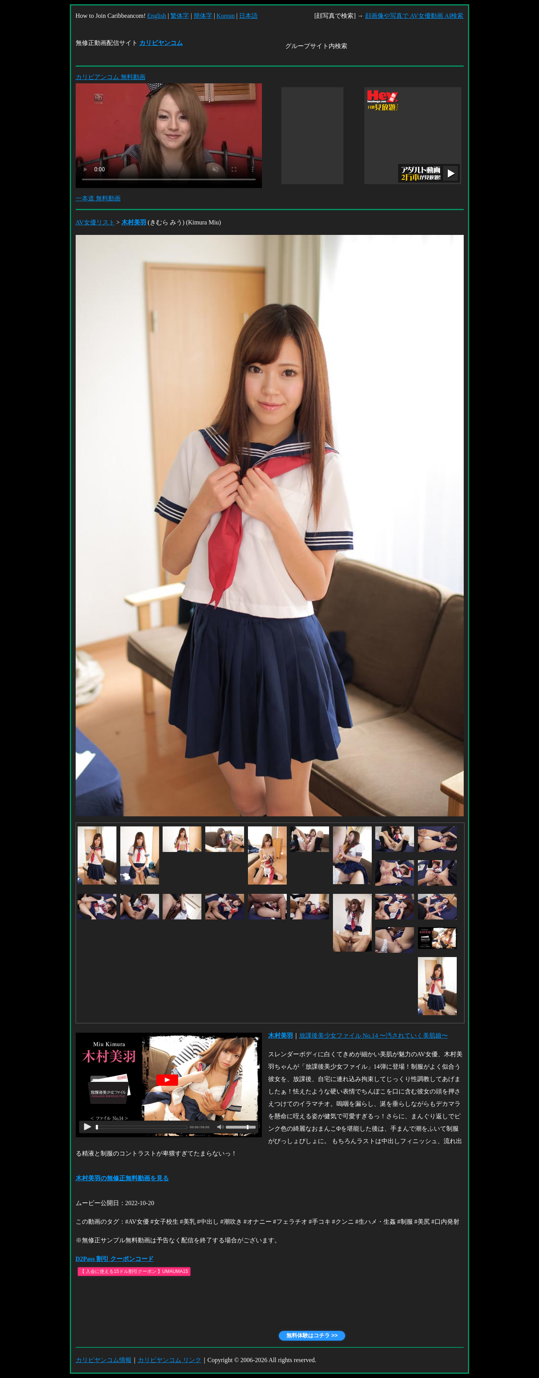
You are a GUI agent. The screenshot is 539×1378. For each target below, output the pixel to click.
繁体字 (179, 15)
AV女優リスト (95, 222)
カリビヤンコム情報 (104, 1360)
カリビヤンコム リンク (169, 1360)
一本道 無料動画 (98, 198)
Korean (226, 15)
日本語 (248, 15)
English (156, 15)
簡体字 (203, 15)
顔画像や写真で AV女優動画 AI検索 (414, 15)
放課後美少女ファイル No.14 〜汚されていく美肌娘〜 (373, 1035)
